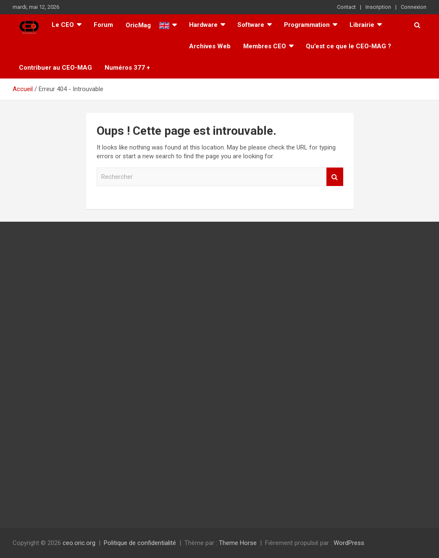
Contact (346, 7)
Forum (103, 25)
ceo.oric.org (79, 543)
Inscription (378, 7)
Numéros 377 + (127, 67)
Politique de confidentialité (140, 543)
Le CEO (63, 25)
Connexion (413, 7)
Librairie (362, 25)
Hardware (203, 25)
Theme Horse (238, 543)
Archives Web (210, 46)
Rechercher (334, 177)
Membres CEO (264, 46)
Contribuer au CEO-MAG (55, 67)
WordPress (349, 543)
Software (250, 25)
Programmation (307, 25)
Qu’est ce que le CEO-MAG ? (348, 46)
